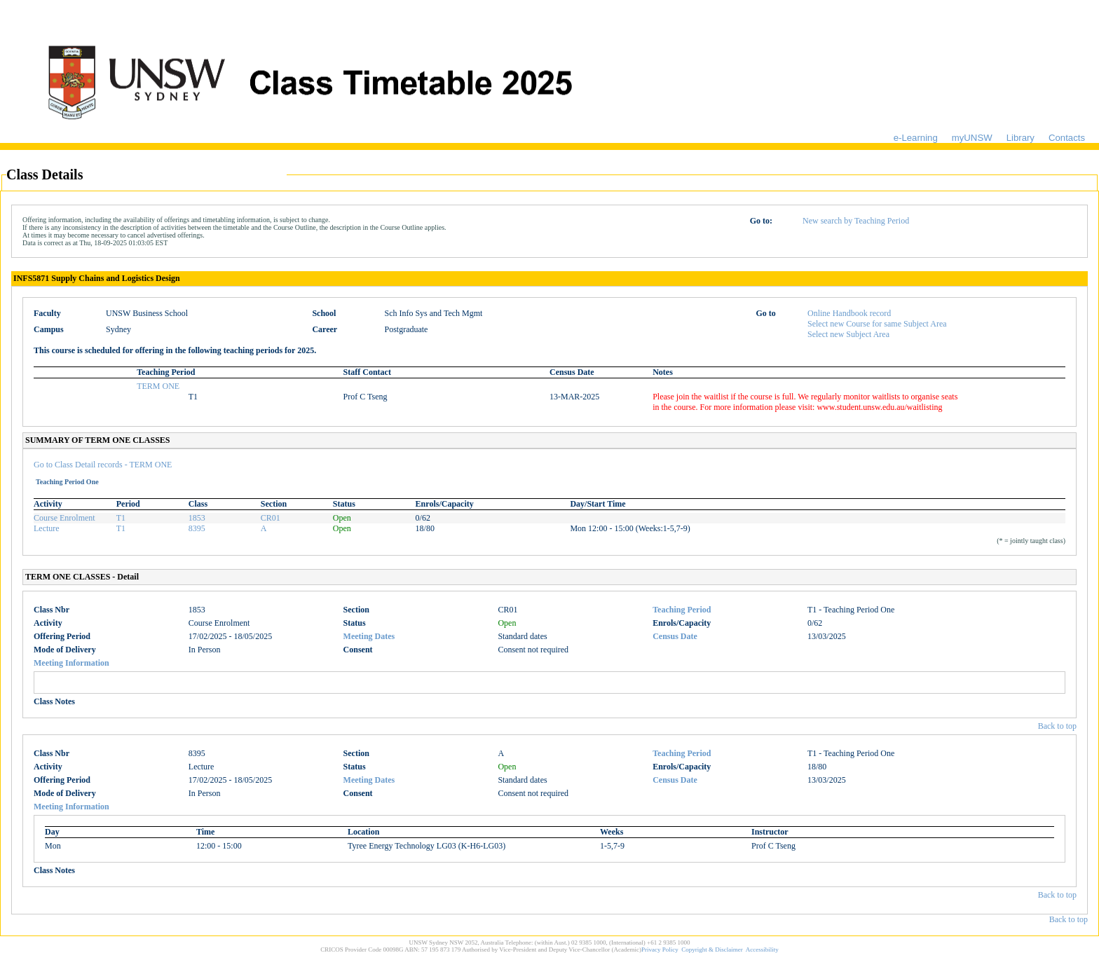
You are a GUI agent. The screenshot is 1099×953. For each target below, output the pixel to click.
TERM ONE (158, 386)
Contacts (1067, 137)
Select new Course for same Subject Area (877, 324)
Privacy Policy (659, 949)
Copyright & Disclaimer (712, 949)
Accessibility (762, 949)
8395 (197, 528)
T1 (120, 518)
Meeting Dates (369, 636)
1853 (197, 518)
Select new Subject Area (848, 334)
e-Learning (916, 137)
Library (1020, 137)
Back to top (1057, 726)
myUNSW (972, 137)
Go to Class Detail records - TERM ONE (103, 464)
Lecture (47, 528)
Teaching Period (682, 610)
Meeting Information (71, 663)
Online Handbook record (849, 313)
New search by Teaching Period (856, 221)
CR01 (270, 518)
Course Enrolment (64, 518)
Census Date (675, 636)
